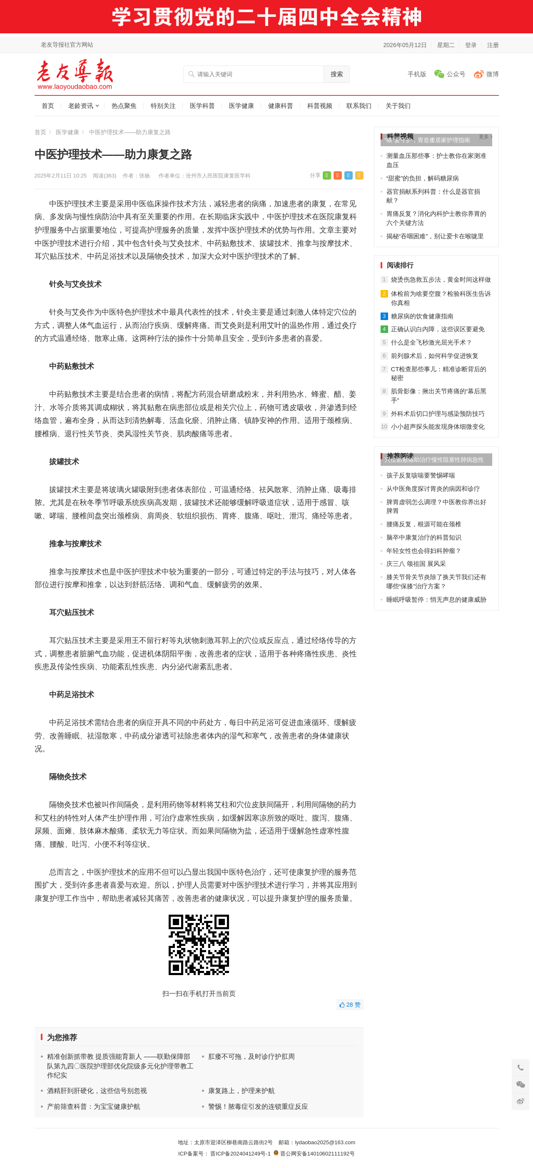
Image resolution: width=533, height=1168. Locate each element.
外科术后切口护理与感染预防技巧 (438, 413)
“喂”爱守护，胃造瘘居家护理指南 (427, 140)
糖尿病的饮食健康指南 (422, 316)
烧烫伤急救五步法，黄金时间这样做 (441, 279)
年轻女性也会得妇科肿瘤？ (423, 550)
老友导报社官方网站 (67, 44)
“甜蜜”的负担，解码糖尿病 (422, 178)
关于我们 (398, 105)
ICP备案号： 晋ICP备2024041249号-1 (226, 1153)
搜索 (337, 74)
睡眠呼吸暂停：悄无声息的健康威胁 (436, 599)
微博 (492, 74)
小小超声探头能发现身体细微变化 (438, 426)
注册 (493, 45)
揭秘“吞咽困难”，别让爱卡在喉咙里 (435, 236)
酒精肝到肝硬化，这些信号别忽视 (97, 1090)
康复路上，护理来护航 (241, 1090)
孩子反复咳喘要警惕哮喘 (420, 475)
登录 (471, 45)
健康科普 (280, 105)
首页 (48, 105)
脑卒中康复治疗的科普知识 (423, 537)
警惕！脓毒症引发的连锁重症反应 (258, 1106)
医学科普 (202, 105)
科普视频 (319, 105)
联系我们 (358, 105)
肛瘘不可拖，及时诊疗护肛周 (251, 1056)
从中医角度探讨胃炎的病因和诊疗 (433, 488)
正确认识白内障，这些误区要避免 (438, 329)
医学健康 (241, 105)
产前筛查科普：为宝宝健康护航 (93, 1106)
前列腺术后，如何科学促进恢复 (434, 355)
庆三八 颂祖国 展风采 (416, 563)
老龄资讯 (80, 105)
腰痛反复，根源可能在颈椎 (423, 524)
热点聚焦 (124, 105)
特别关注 (163, 105)
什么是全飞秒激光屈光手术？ (431, 342)
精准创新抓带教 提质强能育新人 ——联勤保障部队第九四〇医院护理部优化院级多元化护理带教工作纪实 (120, 1066)
